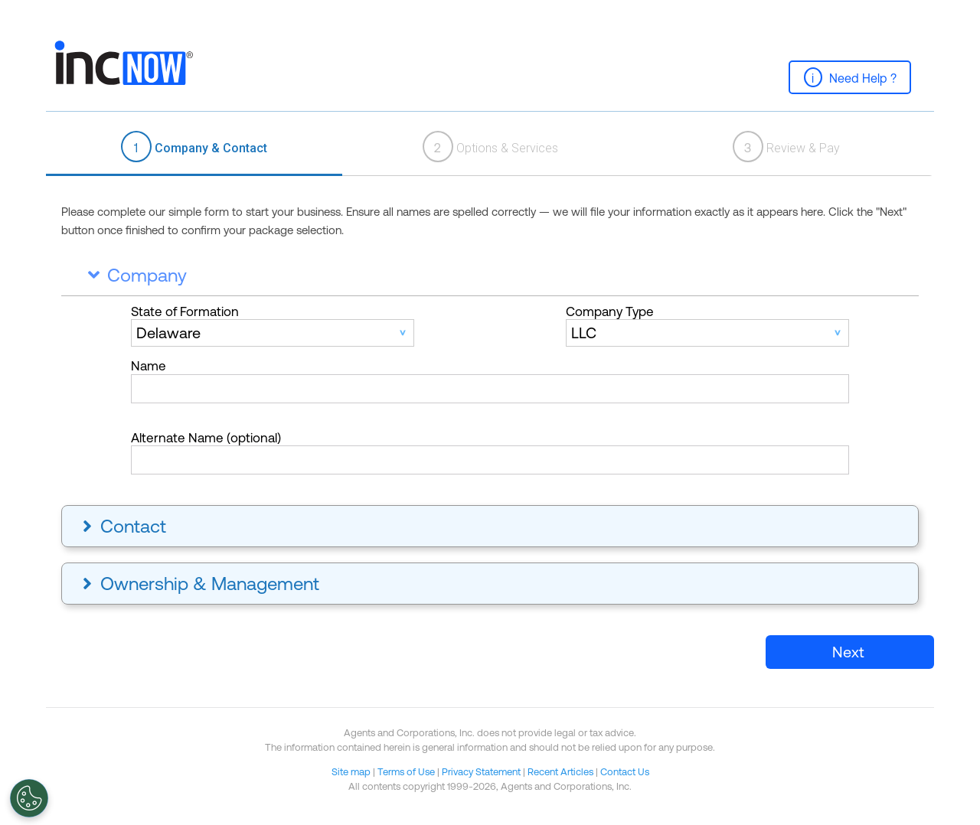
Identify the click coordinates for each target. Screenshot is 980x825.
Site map (351, 772)
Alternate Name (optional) (206, 437)
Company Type (610, 311)
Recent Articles (560, 772)
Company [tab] (133, 275)
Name (148, 365)
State (185, 311)
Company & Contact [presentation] (194, 146)
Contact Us (624, 772)
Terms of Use (406, 772)
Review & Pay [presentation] (786, 146)
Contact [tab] (122, 526)
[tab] (194, 147)
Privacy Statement (481, 772)
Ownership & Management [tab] (199, 583)
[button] (850, 77)
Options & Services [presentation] (490, 146)
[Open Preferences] (29, 798)
